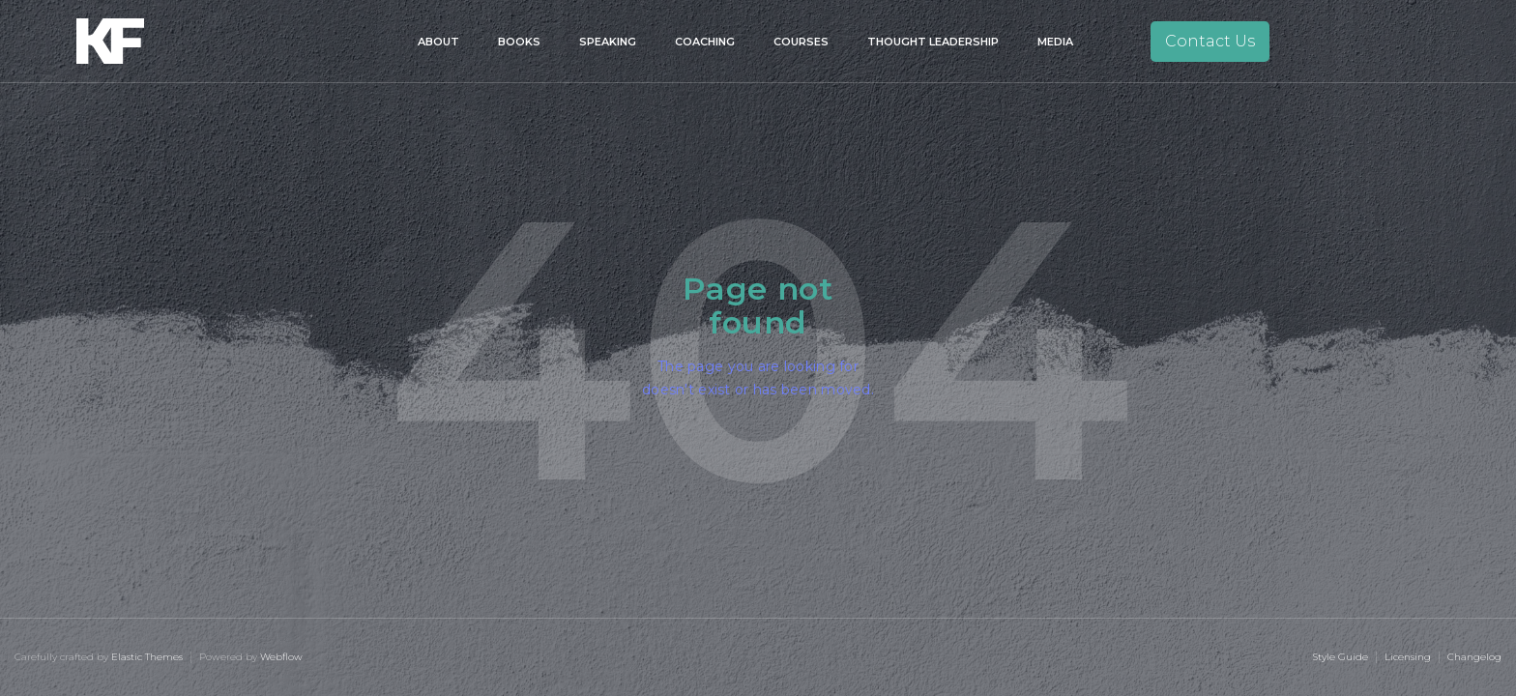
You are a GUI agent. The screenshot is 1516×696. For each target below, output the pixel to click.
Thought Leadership (933, 41)
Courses (801, 41)
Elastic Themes (147, 657)
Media (1055, 41)
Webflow (281, 657)
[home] (137, 41)
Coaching (705, 41)
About (438, 41)
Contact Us (1210, 41)
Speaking (607, 41)
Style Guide (1340, 657)
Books (519, 41)
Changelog (1474, 657)
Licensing (1408, 657)
